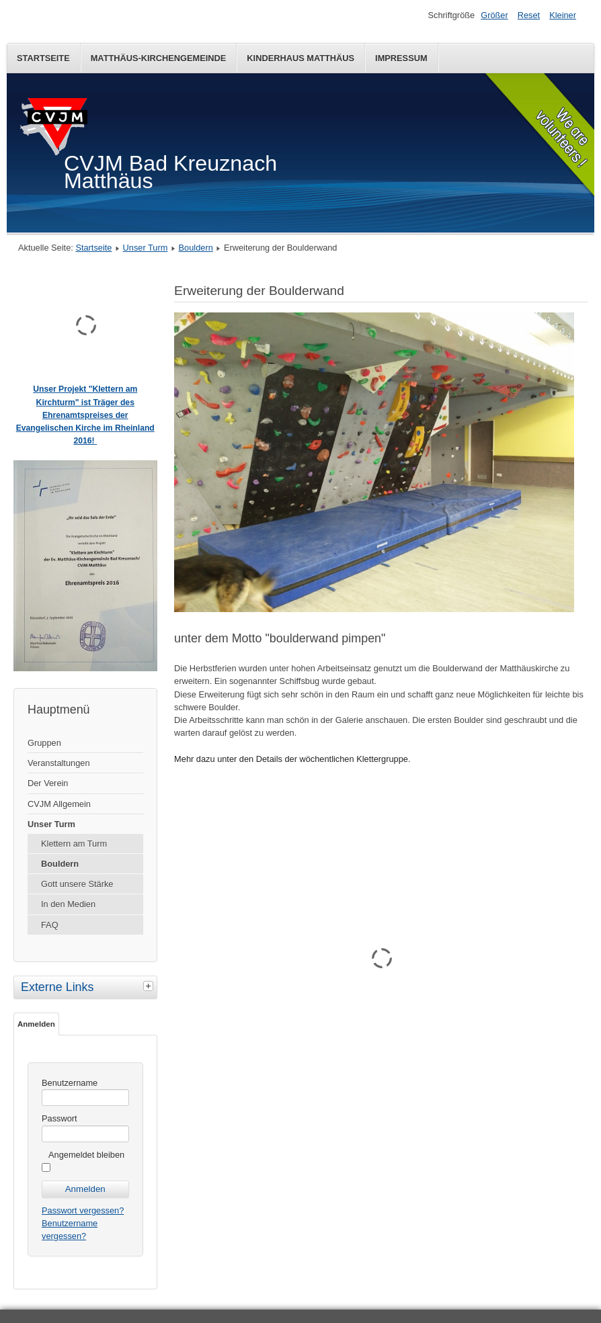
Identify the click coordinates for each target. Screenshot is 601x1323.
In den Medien (68, 904)
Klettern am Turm (74, 844)
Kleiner (562, 15)
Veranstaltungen (59, 763)
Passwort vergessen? (83, 1210)
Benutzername (69, 1083)
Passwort (59, 1118)
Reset (529, 15)
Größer (494, 15)
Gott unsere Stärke (77, 884)
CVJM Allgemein (59, 804)
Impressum (401, 58)
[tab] (150, 985)
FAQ (49, 925)
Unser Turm (145, 248)
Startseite (43, 58)
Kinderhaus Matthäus (300, 58)
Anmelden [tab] (36, 1024)
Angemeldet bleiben (86, 1155)
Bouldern (196, 248)
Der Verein (48, 783)
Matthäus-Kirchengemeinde (159, 58)
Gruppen (44, 743)
